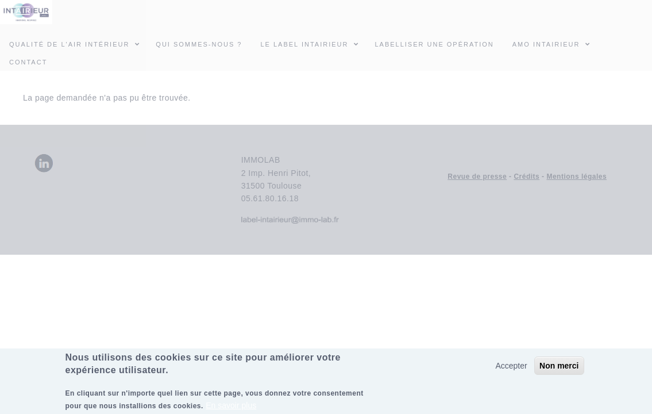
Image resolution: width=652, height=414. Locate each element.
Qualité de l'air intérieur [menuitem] (77, 44)
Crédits (526, 176)
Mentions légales (576, 176)
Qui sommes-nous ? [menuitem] (199, 44)
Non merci (558, 368)
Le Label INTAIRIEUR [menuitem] (304, 44)
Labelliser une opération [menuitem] (434, 44)
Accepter (511, 368)
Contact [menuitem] (28, 62)
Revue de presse (477, 176)
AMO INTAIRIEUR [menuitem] (554, 44)
